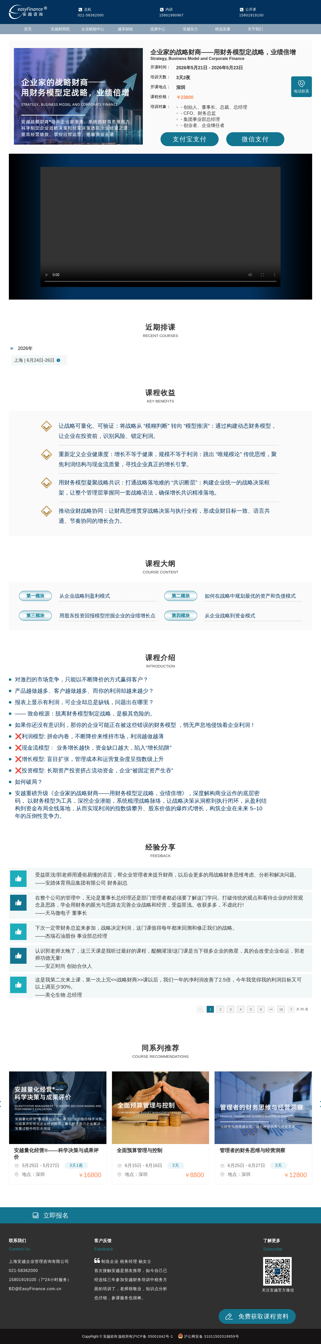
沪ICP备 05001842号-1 (152, 1336)
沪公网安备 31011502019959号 (211, 1336)
